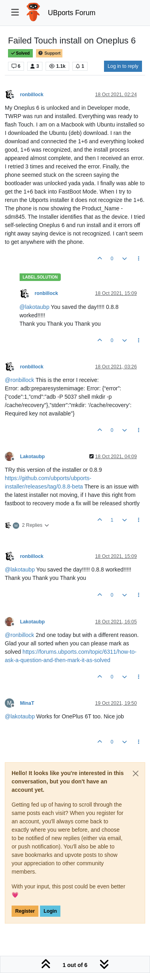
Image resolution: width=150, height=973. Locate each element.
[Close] (135, 773)
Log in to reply (123, 66)
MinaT (27, 703)
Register (25, 911)
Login (50, 911)
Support (49, 53)
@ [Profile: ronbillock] (19, 380)
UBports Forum (72, 13)
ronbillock (32, 94)
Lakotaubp (32, 456)
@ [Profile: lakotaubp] (35, 307)
